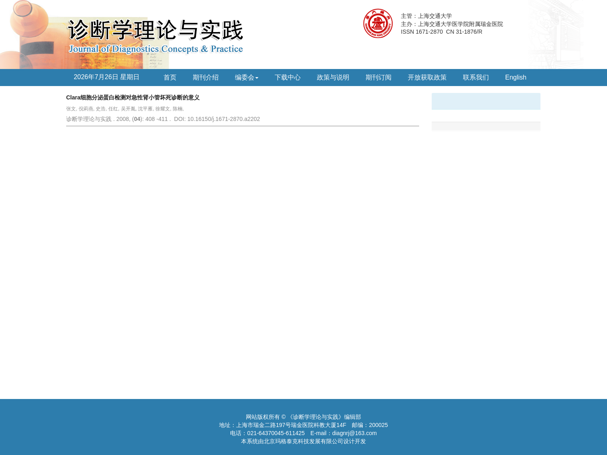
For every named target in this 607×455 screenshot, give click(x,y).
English (515, 77)
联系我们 (476, 77)
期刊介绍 (206, 77)
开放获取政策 (427, 77)
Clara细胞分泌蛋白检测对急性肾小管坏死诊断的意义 (133, 97)
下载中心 (288, 77)
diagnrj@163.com (354, 433)
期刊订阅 (379, 77)
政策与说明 (333, 77)
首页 (170, 77)
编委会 (246, 77)
